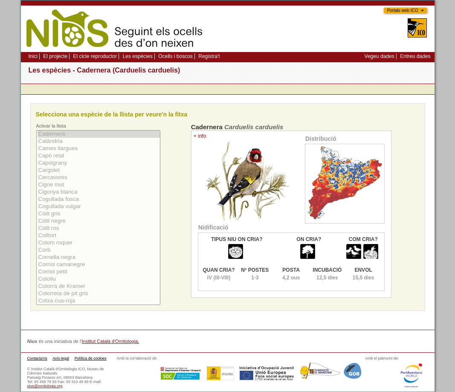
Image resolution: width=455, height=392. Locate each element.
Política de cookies (91, 358)
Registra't (209, 56)
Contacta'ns (37, 358)
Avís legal (60, 358)
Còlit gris (99, 214)
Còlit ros (99, 228)
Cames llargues (99, 148)
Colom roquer (99, 243)
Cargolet (99, 170)
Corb (99, 250)
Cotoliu (99, 279)
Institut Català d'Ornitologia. (110, 341)
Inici (33, 56)
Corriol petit (99, 272)
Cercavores (99, 177)
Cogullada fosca (99, 199)
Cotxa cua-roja (99, 301)
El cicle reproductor (95, 56)
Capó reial (99, 156)
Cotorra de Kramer (99, 286)
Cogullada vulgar (99, 206)
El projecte (55, 56)
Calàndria (99, 141)
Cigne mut (99, 185)
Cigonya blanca (99, 192)
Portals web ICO (402, 10)
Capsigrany (99, 163)
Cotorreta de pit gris (99, 293)
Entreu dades (415, 56)
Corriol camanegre (99, 264)
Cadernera (99, 134)
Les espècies (138, 56)
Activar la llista (51, 125)
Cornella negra (99, 257)
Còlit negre (99, 221)
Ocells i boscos (175, 56)
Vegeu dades (379, 56)
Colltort (99, 235)
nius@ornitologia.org (45, 386)
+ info (200, 136)
